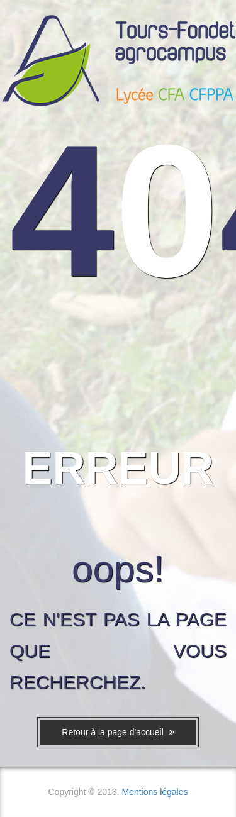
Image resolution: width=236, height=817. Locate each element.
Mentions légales (154, 792)
